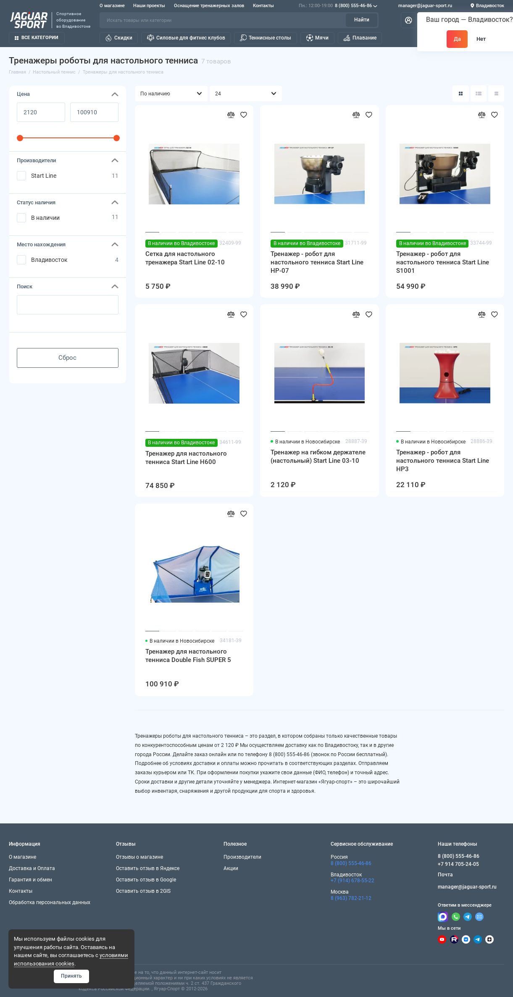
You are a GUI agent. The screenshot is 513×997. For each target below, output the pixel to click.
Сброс (67, 357)
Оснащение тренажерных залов (209, 5)
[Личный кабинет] (408, 20)
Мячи (317, 38)
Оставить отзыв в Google (146, 880)
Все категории (37, 37)
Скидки (118, 38)
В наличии (45, 217)
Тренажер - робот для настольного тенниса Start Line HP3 (442, 460)
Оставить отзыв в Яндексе (147, 868)
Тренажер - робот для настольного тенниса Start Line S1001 (442, 262)
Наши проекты (149, 5)
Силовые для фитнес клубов (186, 38)
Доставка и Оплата (32, 868)
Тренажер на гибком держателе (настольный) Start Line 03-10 (318, 456)
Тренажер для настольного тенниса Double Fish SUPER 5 (188, 656)
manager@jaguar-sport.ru (425, 5)
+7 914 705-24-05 (458, 864)
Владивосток (49, 259)
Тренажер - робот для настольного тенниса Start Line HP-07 (317, 262)
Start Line (43, 175)
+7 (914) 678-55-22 (352, 881)
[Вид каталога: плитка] (460, 93)
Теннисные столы (266, 38)
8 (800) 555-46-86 (338, 6)
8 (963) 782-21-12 (351, 898)
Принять (71, 976)
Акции (231, 868)
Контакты (263, 5)
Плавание (359, 38)
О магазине (112, 5)
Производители (242, 857)
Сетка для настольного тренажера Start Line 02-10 (185, 258)
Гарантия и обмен (30, 880)
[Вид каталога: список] (479, 93)
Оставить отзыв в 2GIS (143, 891)
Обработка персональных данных (49, 902)
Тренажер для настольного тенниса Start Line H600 (186, 458)
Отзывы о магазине (139, 857)
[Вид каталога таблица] (496, 93)
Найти (361, 20)
